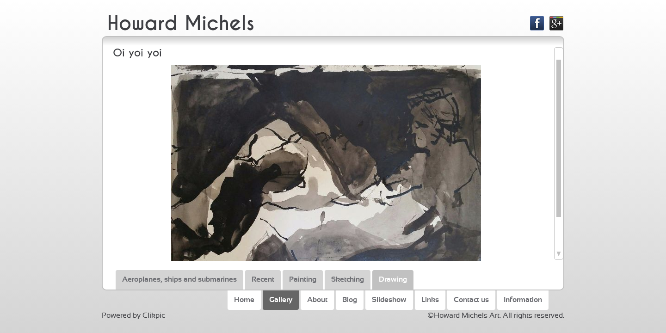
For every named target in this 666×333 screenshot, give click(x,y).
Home (244, 299)
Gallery (280, 299)
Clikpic (153, 315)
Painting (302, 279)
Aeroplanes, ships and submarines (179, 279)
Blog (349, 299)
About (317, 299)
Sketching (347, 279)
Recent (263, 279)
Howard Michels (180, 23)
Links (430, 299)
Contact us (471, 299)
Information (523, 299)
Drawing (393, 279)
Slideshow (389, 299)
